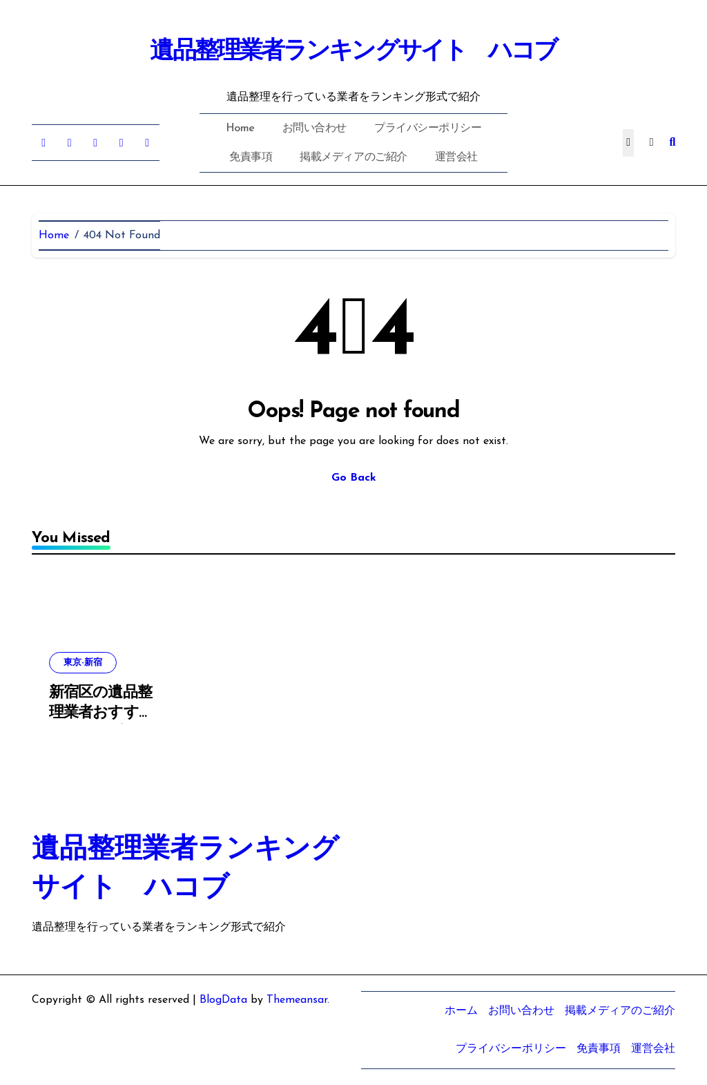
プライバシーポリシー (427, 128)
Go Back (353, 477)
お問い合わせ (314, 128)
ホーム (461, 1011)
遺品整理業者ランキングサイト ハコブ (353, 52)
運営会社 (456, 157)
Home (240, 128)
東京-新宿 (83, 662)
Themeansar (297, 1000)
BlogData (223, 1000)
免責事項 (250, 157)
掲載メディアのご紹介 (353, 157)
